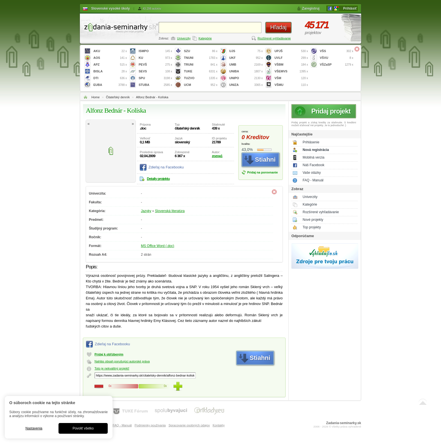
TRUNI (200, 64)
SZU (200, 51)
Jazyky (146, 211)
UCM (200, 85)
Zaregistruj (311, 8)
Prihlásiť (350, 8)
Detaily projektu (158, 179)
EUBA (110, 85)
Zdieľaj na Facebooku (166, 167)
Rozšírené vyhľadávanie (274, 38)
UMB (246, 64)
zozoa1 (217, 156)
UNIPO (246, 78)
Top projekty (312, 227)
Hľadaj (278, 27)
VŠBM (291, 64)
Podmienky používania (150, 425)
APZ (110, 64)
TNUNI (200, 58)
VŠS (336, 51)
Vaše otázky (312, 173)
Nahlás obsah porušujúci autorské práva (122, 361)
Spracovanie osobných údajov (189, 425)
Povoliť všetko (83, 428)
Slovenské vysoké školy (110, 8)
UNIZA (246, 85)
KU (155, 58)
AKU (110, 51)
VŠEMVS (291, 71)
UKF (246, 58)
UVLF (291, 58)
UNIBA (246, 71)
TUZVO (200, 78)
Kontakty (219, 425)
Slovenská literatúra (169, 211)
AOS (110, 58)
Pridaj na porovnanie (262, 172)
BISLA (110, 71)
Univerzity (183, 38)
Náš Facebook (313, 165)
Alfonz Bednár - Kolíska (152, 97)
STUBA (155, 85)
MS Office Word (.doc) (157, 246)
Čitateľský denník (118, 97)
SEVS (155, 71)
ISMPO (155, 51)
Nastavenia (33, 428)
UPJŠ (291, 51)
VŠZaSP (336, 64)
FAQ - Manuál (313, 180)
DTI (110, 78)
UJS (246, 51)
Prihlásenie (311, 142)
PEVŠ (155, 64)
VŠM (291, 78)
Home (95, 97)
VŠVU (336, 58)
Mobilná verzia (313, 157)
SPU (155, 78)
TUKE (200, 71)
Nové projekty (313, 220)
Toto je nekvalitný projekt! (111, 368)
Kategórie (205, 38)
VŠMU (291, 85)
